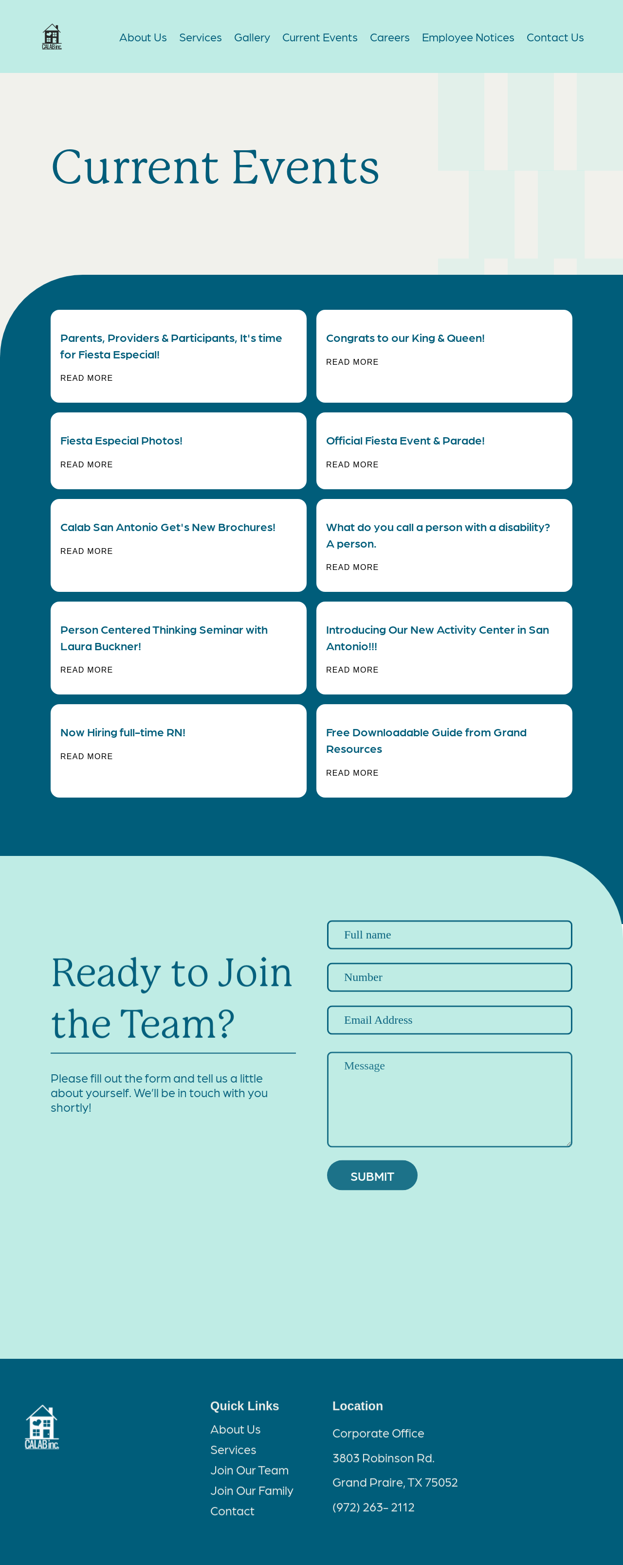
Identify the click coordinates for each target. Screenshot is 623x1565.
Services (200, 36)
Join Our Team (249, 1477)
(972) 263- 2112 (373, 1514)
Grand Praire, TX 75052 (395, 1489)
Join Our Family (251, 1498)
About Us (143, 36)
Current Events (320, 36)
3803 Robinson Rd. (383, 1465)
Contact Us (555, 36)
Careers (390, 36)
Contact (232, 1518)
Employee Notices (468, 36)
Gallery (252, 36)
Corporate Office (378, 1441)
